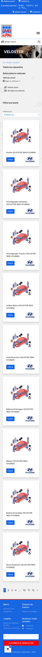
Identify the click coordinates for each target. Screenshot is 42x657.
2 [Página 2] (8, 590)
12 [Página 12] (33, 590)
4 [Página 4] (16, 590)
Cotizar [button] (10, 159)
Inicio (4, 62)
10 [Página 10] (24, 590)
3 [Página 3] (12, 590)
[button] (38, 33)
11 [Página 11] (29, 590)
